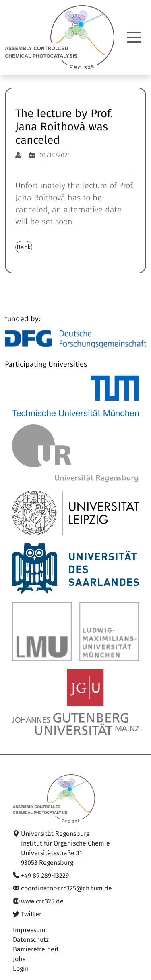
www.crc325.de (42, 901)
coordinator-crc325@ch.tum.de (66, 888)
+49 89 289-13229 (45, 875)
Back (24, 247)
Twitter (31, 914)
